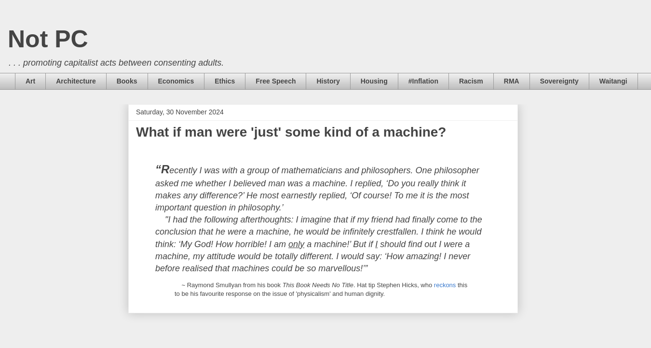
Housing (374, 81)
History (327, 81)
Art (30, 81)
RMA (511, 81)
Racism (471, 81)
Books (127, 81)
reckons (445, 285)
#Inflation (423, 81)
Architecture (75, 81)
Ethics (225, 81)
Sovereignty (559, 81)
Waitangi (613, 81)
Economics (176, 81)
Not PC (48, 39)
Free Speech (276, 81)
